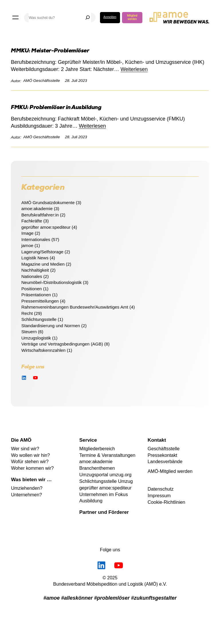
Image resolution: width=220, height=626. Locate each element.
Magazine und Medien (42, 264)
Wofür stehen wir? (29, 461)
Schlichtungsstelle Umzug (106, 481)
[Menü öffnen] (15, 17)
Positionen (31, 288)
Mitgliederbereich (97, 448)
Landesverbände (165, 461)
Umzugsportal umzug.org (105, 474)
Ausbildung (91, 500)
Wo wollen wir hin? (30, 455)
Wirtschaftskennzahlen (43, 350)
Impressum (159, 495)
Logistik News (34, 257)
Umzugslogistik (36, 337)
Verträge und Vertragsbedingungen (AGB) (62, 343)
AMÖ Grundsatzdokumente (47, 202)
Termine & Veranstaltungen (107, 455)
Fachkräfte (31, 220)
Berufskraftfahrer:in (40, 214)
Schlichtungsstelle (38, 319)
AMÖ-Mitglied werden (170, 471)
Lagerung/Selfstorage (42, 251)
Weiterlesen (134, 69)
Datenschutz (161, 488)
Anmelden (109, 17)
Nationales (31, 276)
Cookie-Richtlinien (166, 502)
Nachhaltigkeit (35, 270)
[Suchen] (87, 18)
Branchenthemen (97, 468)
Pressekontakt (162, 455)
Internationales (35, 239)
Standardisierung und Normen (50, 325)
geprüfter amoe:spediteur (45, 227)
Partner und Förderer (104, 512)
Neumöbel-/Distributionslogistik (51, 282)
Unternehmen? (26, 494)
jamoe (27, 245)
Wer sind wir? (25, 448)
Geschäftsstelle (164, 448)
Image (27, 233)
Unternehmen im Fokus (103, 494)
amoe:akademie (36, 208)
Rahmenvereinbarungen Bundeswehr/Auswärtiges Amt (74, 307)
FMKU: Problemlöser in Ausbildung (56, 108)
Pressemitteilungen (40, 301)
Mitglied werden (132, 17)
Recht (27, 313)
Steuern (29, 331)
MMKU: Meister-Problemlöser (50, 51)
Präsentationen (36, 294)
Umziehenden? (26, 488)
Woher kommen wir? (32, 468)
